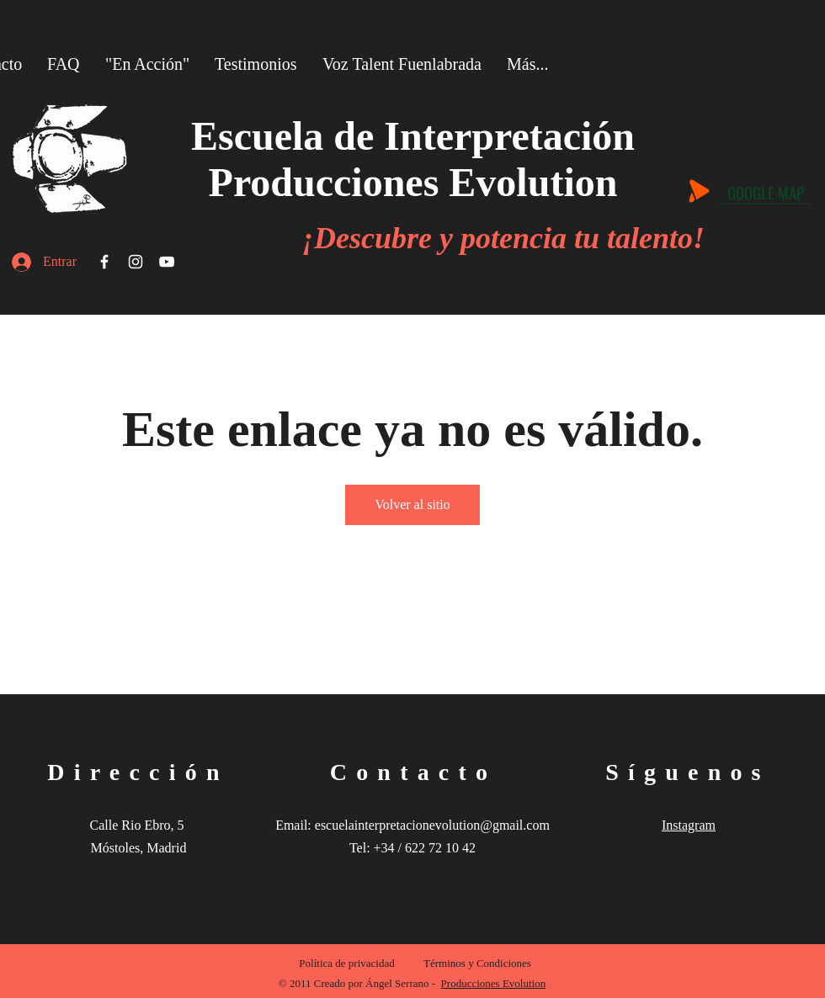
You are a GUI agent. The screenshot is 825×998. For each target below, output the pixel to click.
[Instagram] (135, 261)
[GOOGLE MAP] (765, 191)
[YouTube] (166, 261)
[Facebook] (104, 261)
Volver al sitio (412, 504)
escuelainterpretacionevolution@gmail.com (432, 825)
